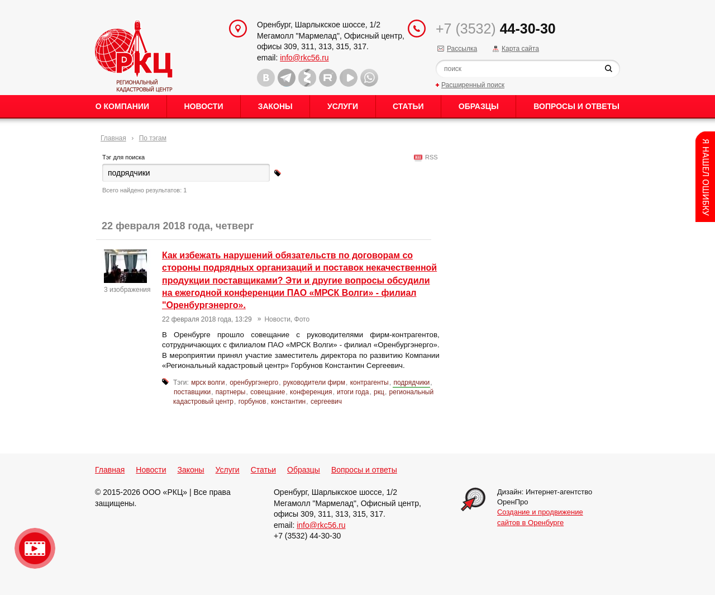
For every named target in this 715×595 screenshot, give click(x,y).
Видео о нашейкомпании (35, 548)
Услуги (342, 106)
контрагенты (369, 382)
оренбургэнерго (254, 382)
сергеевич (326, 401)
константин (288, 401)
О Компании (122, 106)
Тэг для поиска (123, 157)
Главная (113, 138)
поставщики (192, 392)
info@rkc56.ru (304, 57)
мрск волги (208, 382)
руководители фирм (314, 382)
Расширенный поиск (472, 85)
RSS (430, 157)
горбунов (252, 401)
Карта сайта (520, 49)
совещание (267, 392)
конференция (311, 392)
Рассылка (462, 49)
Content (705, 176)
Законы (275, 106)
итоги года (353, 392)
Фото (302, 319)
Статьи (408, 106)
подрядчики (411, 382)
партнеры (231, 392)
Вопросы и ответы (576, 106)
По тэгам (152, 138)
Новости (203, 106)
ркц (379, 392)
